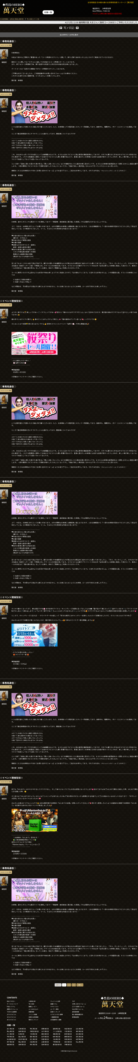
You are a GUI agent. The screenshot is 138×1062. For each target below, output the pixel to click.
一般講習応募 (54, 1017)
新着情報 (31, 1012)
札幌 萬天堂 (22, 1029)
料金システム (11, 1006)
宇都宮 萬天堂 (34, 1031)
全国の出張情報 (33, 1017)
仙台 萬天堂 (79, 1029)
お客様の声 (32, 1001)
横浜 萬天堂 (45, 1034)
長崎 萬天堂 (22, 1044)
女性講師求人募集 (55, 1020)
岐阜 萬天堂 (56, 1037)
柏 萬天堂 (21, 1034)
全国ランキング (55, 1012)
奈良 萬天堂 (68, 1039)
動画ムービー (33, 1006)
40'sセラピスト (11, 1020)
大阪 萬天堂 (56, 1039)
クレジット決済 (55, 1001)
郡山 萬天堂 (10, 1031)
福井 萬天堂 (33, 1037)
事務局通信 (75, 1017)
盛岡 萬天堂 (56, 1029)
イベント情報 (33, 1014)
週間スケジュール (12, 1009)
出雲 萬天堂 (45, 1042)
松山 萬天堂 (79, 1042)
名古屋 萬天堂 (11, 1039)
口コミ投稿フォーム (78, 1006)
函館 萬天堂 (45, 1029)
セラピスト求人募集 (56, 1014)
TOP (73, 1001)
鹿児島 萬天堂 (57, 1044)
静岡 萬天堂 (68, 1037)
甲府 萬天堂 (10, 1037)
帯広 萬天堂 (33, 1029)
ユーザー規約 (54, 1009)
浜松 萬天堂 (79, 1037)
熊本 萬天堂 (33, 1044)
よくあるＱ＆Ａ (33, 1009)
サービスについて (12, 1004)
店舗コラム (53, 1004)
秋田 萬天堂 (68, 1029)
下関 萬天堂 (56, 1042)
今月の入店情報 (12, 1012)
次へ (80, 985)
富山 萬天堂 (22, 1037)
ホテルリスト (54, 1006)
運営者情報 (75, 1012)
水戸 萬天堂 (45, 1031)
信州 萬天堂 (79, 1034)
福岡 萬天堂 (10, 1044)
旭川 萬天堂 (10, 1029)
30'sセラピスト (11, 1017)
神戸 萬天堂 (10, 1042)
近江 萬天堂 (33, 1039)
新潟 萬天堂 (68, 1034)
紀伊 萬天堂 (79, 1039)
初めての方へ (11, 1001)
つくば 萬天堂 (57, 1031)
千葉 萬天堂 (33, 1034)
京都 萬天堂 (45, 1039)
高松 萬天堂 (68, 1042)
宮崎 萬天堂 (45, 1044)
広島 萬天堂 (33, 1042)
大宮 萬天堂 (68, 1031)
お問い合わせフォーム (79, 1004)
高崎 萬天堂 (22, 1031)
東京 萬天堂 (79, 1031)
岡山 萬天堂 (22, 1042)
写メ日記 (31, 1004)
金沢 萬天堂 (45, 1037)
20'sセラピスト (11, 1014)
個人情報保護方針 (77, 1014)
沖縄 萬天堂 (68, 1044)
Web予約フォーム (77, 1009)
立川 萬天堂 (10, 1034)
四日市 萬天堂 (22, 1039)
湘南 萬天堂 (56, 1034)
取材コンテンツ (33, 1020)
